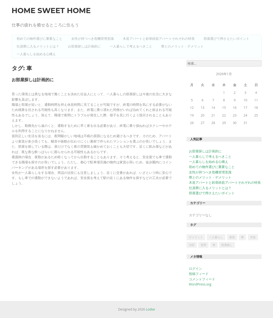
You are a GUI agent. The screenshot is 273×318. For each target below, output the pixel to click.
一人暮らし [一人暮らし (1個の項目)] (216, 237)
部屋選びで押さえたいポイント (226, 39)
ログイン (195, 268)
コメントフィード (202, 279)
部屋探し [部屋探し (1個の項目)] (227, 245)
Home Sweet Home (51, 10)
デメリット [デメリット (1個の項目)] (196, 237)
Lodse (150, 309)
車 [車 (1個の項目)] (214, 245)
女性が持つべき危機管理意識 (92, 39)
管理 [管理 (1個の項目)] (203, 245)
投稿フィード (199, 273)
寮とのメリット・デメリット (182, 46)
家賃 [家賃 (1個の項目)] (232, 237)
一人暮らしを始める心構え (36, 54)
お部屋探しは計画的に (84, 46)
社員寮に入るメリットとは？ (38, 46)
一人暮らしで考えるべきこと (131, 46)
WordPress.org (200, 284)
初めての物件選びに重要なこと (39, 39)
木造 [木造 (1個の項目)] (253, 237)
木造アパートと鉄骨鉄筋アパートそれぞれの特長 (159, 39)
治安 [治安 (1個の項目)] (192, 245)
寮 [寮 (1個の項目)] (242, 237)
